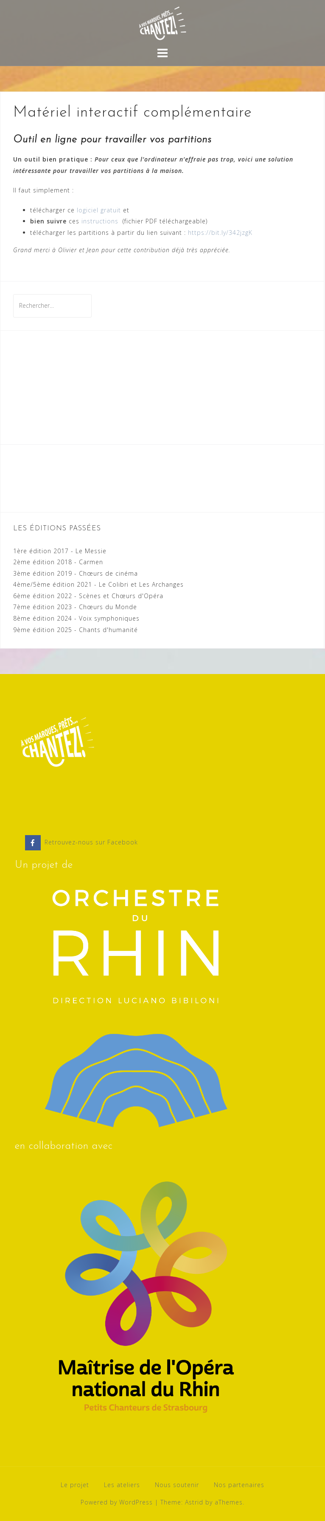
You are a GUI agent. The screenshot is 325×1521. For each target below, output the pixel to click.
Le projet (75, 1485)
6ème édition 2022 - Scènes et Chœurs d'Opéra (88, 596)
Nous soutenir (177, 1485)
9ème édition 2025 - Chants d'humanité (75, 630)
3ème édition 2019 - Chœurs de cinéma (75, 573)
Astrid (194, 1502)
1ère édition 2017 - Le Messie (59, 551)
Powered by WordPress (117, 1502)
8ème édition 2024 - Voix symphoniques (76, 618)
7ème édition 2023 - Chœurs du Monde (75, 607)
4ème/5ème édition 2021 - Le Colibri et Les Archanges (98, 584)
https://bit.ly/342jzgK (220, 232)
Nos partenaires (239, 1485)
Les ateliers (122, 1485)
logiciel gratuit (99, 210)
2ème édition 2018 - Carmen (58, 562)
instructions (100, 221)
